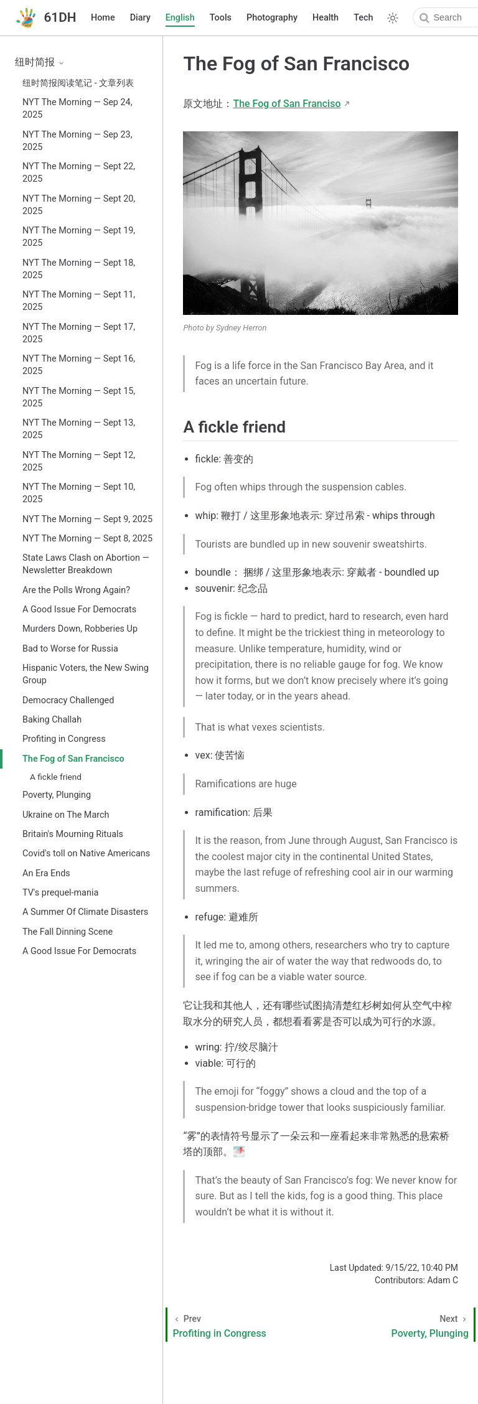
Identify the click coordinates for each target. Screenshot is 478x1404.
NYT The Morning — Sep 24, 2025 (77, 108)
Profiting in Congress (64, 739)
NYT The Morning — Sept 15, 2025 (78, 397)
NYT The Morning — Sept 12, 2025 (78, 461)
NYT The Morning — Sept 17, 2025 (78, 333)
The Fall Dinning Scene (67, 932)
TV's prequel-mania (60, 892)
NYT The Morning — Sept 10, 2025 (78, 493)
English (180, 17)
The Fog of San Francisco (73, 759)
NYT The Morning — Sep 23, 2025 (77, 140)
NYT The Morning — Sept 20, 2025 (78, 205)
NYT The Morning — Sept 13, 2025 (78, 429)
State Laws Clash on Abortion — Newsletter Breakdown (85, 564)
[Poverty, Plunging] (403, 1325)
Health (325, 17)
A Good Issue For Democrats (79, 609)
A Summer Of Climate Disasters (85, 912)
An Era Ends (46, 873)
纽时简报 (40, 62)
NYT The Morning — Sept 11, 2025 (78, 300)
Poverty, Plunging (56, 795)
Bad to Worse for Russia (70, 649)
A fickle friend (56, 777)
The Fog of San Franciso (286, 104)
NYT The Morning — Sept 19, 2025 (78, 236)
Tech (363, 17)
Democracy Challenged (68, 700)
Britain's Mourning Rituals (72, 834)
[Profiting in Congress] (246, 1325)
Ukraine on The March (65, 815)
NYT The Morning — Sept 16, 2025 (78, 365)
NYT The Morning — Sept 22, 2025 (78, 172)
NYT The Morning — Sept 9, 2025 (87, 519)
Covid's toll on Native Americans (86, 853)
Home (103, 17)
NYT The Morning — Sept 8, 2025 (87, 538)
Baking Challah (52, 719)
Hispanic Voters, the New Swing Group (85, 674)
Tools (221, 17)
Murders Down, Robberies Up (80, 629)
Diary (140, 17)
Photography (272, 17)
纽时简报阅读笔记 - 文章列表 (78, 83)
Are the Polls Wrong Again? (76, 590)
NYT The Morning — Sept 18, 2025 (78, 269)
